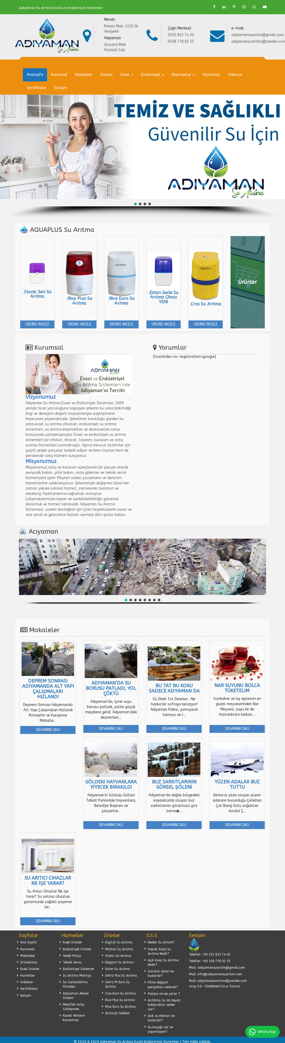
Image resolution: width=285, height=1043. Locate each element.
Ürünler (106, 74)
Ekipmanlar (183, 74)
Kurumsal (59, 74)
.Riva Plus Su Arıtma (79, 301)
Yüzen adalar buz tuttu (237, 784)
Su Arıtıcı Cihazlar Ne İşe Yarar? (47, 880)
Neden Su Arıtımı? (161, 942)
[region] (142, 157)
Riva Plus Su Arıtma (120, 1000)
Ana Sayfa (28, 942)
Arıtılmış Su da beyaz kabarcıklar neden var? (164, 1004)
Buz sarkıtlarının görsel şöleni (174, 784)
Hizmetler (211, 74)
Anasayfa (35, 74)
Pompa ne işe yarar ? (164, 994)
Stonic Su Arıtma (118, 956)
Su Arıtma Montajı (77, 975)
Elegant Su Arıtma (119, 962)
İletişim (60, 88)
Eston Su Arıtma (117, 969)
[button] (135, 204)
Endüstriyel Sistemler (78, 969)
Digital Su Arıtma (118, 942)
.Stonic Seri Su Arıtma (37, 294)
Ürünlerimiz (29, 962)
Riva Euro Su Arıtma (120, 1006)
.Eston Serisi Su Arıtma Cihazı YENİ (164, 297)
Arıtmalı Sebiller (117, 1013)
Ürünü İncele (37, 324)
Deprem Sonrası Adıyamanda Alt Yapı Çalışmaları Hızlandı (48, 688)
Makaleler (83, 74)
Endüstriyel (152, 74)
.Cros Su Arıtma (205, 303)
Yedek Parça (72, 956)
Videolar (235, 74)
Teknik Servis (72, 962)
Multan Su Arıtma (119, 949)
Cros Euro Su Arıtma (120, 993)
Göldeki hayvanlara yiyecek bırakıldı (111, 784)
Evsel (127, 74)
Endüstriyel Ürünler (77, 949)
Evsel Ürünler (29, 969)
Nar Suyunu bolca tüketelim (237, 688)
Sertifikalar (36, 88)
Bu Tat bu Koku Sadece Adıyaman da (174, 688)
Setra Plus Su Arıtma (121, 975)
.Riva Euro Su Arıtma (121, 301)
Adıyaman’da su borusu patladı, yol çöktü (111, 688)
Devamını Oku (48, 730)
